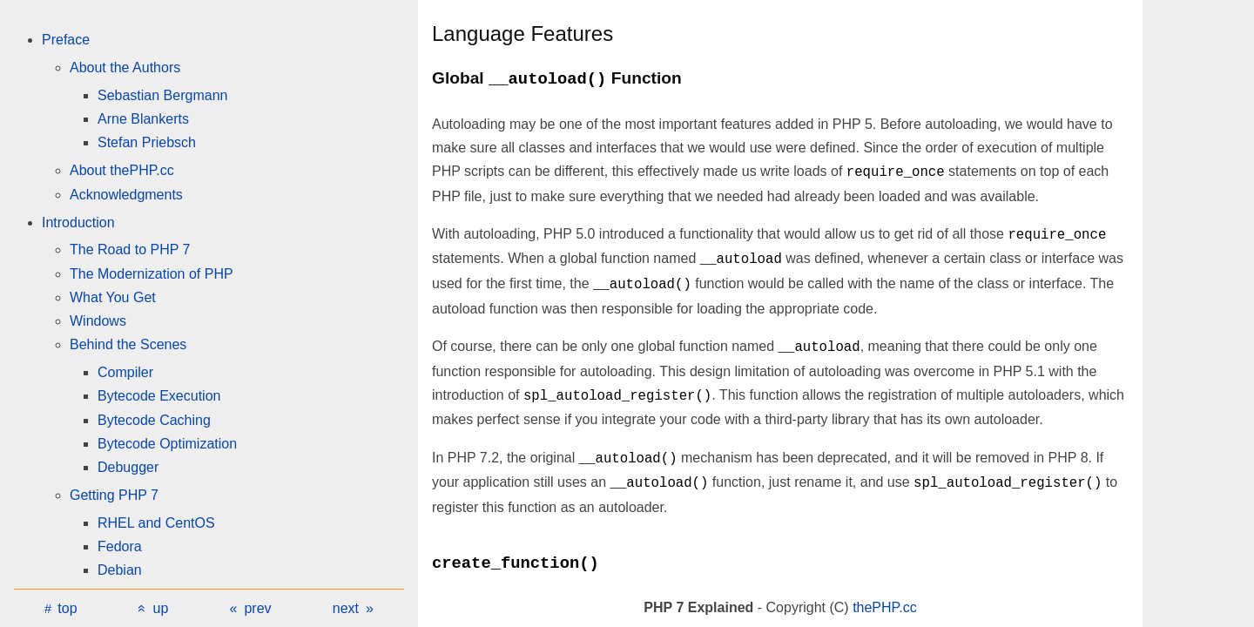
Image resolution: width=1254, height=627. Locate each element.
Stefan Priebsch (147, 142)
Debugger (128, 467)
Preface (66, 39)
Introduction (78, 222)
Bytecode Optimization (167, 443)
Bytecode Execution (159, 395)
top (67, 608)
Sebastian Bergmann (162, 95)
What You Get (113, 297)
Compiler (125, 372)
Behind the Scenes (128, 344)
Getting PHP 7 (114, 495)
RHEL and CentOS (156, 523)
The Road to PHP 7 (130, 249)
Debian (120, 570)
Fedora (120, 546)
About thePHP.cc (122, 170)
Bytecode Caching (154, 420)
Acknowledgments (126, 194)
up (161, 608)
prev (257, 608)
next (346, 608)
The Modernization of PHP (151, 273)
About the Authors (125, 67)
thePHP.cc (885, 607)
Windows (98, 321)
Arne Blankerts (143, 118)
